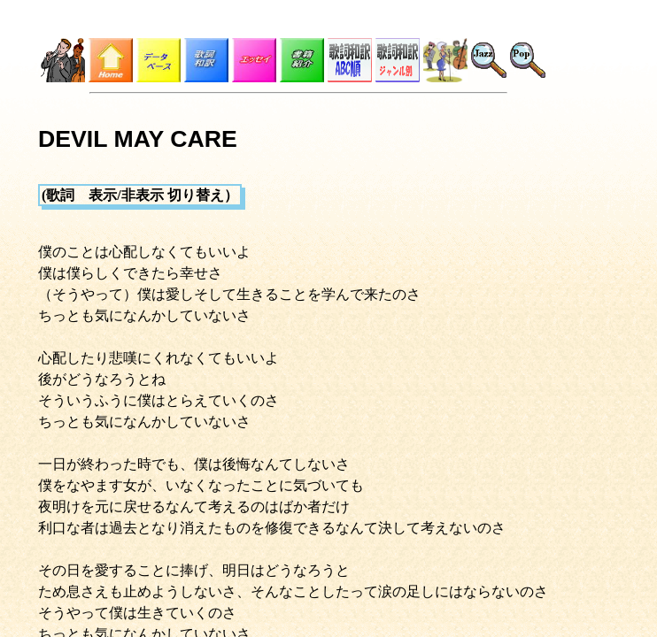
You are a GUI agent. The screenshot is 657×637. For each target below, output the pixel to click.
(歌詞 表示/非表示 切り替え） (140, 195)
